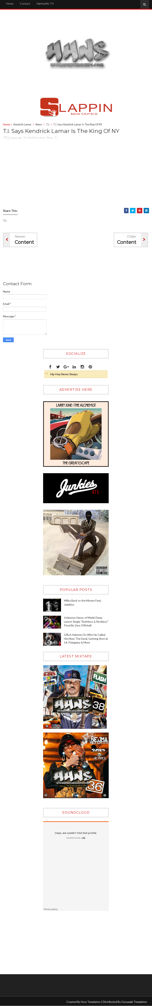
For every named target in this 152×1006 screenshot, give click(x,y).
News (39, 124)
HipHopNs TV (45, 3)
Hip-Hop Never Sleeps (64, 374)
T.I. (48, 124)
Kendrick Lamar (22, 124)
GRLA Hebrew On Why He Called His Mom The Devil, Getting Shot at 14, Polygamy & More (86, 638)
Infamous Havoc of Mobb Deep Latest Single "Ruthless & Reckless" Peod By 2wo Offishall (86, 621)
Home (10, 3)
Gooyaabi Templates (134, 1001)
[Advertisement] (75, 265)
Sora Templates (91, 1001)
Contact (25, 3)
